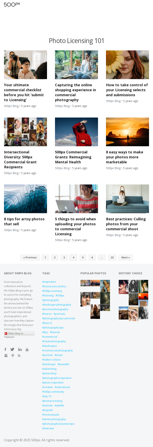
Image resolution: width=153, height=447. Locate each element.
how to (48, 314)
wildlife (60, 405)
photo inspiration (54, 382)
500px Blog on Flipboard (13, 333)
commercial (50, 336)
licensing (49, 295)
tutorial (56, 332)
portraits (60, 314)
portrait (48, 355)
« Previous (30, 257)
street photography (55, 419)
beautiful (64, 364)
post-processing (53, 401)
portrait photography (56, 309)
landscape (50, 364)
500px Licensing (53, 291)
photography (51, 300)
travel (59, 355)
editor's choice (52, 359)
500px (60, 295)
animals (48, 405)
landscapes (50, 346)
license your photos (55, 286)
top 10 (47, 396)
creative (48, 387)
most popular (51, 414)
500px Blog (11, 106)
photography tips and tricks (58, 318)
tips (46, 332)
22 (112, 257)
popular (48, 410)
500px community (54, 391)
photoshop (50, 373)
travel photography (55, 341)
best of (48, 323)
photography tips (54, 327)
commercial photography (58, 350)
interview (49, 428)
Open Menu (19, 4)
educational (63, 387)
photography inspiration (58, 378)
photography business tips (58, 423)
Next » (126, 257)
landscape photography (57, 304)
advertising (50, 369)
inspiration (50, 281)
